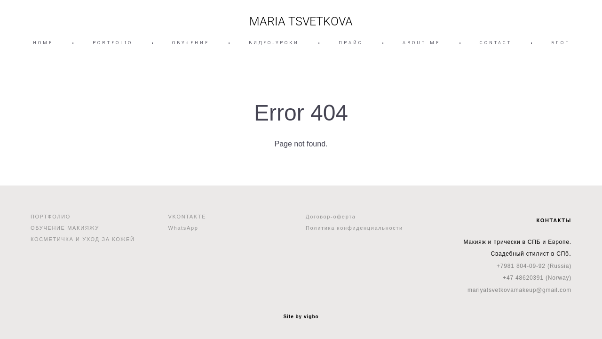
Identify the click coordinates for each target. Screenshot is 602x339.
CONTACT (496, 43)
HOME (43, 43)
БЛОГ (560, 43)
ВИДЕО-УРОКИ (274, 43)
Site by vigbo (300, 317)
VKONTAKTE (187, 216)
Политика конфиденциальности (354, 228)
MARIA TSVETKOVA (301, 21)
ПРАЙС (351, 43)
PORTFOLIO (113, 43)
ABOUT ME (421, 43)
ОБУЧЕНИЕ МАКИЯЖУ (65, 228)
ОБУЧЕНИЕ (190, 43)
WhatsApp (183, 228)
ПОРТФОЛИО (51, 216)
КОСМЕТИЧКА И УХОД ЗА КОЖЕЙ (83, 239)
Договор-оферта (331, 216)
